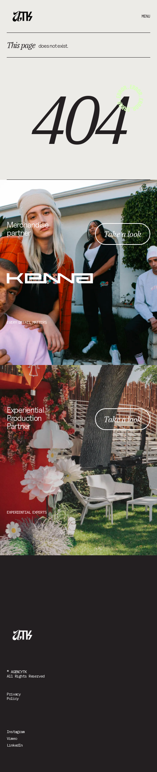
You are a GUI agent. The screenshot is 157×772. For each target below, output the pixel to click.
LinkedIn (15, 745)
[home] (23, 16)
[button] (140, 16)
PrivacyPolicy (14, 696)
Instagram (16, 731)
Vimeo (12, 738)
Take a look (123, 234)
